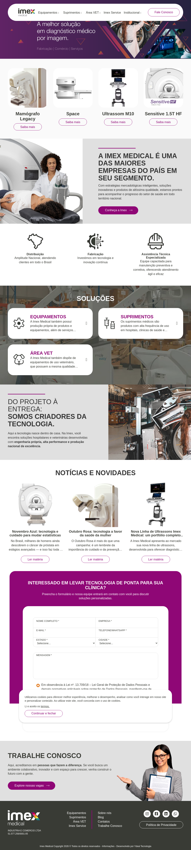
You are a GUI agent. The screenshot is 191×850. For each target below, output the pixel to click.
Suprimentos (72, 12)
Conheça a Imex (116, 210)
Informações (108, 846)
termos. (45, 706)
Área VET (93, 12)
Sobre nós (104, 813)
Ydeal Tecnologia (142, 846)
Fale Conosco (164, 12)
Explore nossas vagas (29, 785)
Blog (101, 817)
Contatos (104, 821)
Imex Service (112, 12)
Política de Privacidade (161, 824)
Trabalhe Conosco (110, 825)
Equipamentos (48, 12)
